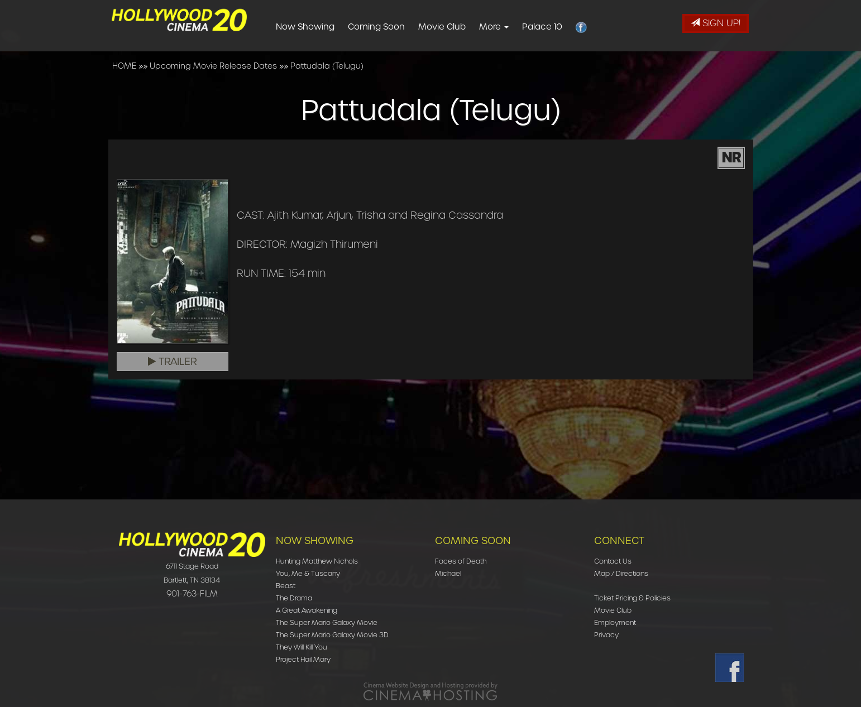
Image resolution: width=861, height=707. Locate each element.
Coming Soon (394, 27)
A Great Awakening (306, 610)
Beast (285, 585)
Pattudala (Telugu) (326, 65)
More (512, 27)
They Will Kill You (301, 647)
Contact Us (613, 561)
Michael (448, 573)
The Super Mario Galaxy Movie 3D (332, 634)
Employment (615, 622)
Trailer (172, 361)
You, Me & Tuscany (308, 573)
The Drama (294, 598)
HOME (124, 65)
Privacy (606, 634)
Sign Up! (715, 23)
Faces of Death (460, 561)
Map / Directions (621, 573)
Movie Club (460, 27)
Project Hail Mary (303, 659)
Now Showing (323, 27)
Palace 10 (560, 27)
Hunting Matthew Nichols (317, 561)
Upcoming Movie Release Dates (213, 65)
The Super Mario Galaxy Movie (326, 622)
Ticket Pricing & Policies (632, 598)
